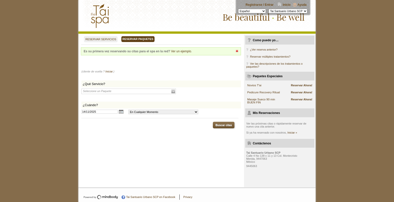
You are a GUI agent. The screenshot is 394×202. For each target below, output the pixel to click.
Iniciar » (292, 132)
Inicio (286, 5)
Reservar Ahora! (301, 85)
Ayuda (302, 5)
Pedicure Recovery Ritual (263, 92)
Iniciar (109, 71)
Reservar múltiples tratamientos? (270, 56)
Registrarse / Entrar (259, 5)
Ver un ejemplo (181, 51)
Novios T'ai (254, 85)
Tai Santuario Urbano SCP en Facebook (150, 196)
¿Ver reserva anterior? (263, 49)
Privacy (187, 196)
